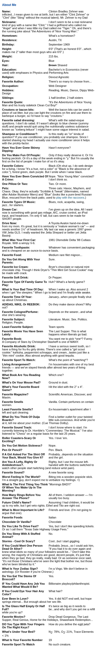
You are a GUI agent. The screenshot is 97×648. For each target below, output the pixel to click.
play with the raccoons (70, 197)
